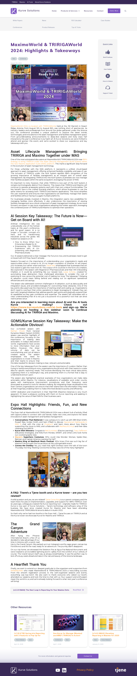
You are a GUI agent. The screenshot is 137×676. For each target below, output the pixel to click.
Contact (100, 11)
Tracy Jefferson (80, 431)
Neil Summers (51, 431)
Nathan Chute (18, 331)
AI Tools (30, 2)
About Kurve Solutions (43, 2)
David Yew (50, 266)
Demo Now (114, 11)
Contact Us (88, 656)
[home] (25, 11)
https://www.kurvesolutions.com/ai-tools (36, 307)
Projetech (48, 424)
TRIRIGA (14, 2)
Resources (88, 11)
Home (54, 11)
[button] (70, 11)
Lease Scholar (69, 272)
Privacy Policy (85, 669)
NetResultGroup (67, 426)
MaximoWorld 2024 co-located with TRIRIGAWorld (33, 126)
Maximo (22, 2)
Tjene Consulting (52, 500)
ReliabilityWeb (17, 571)
